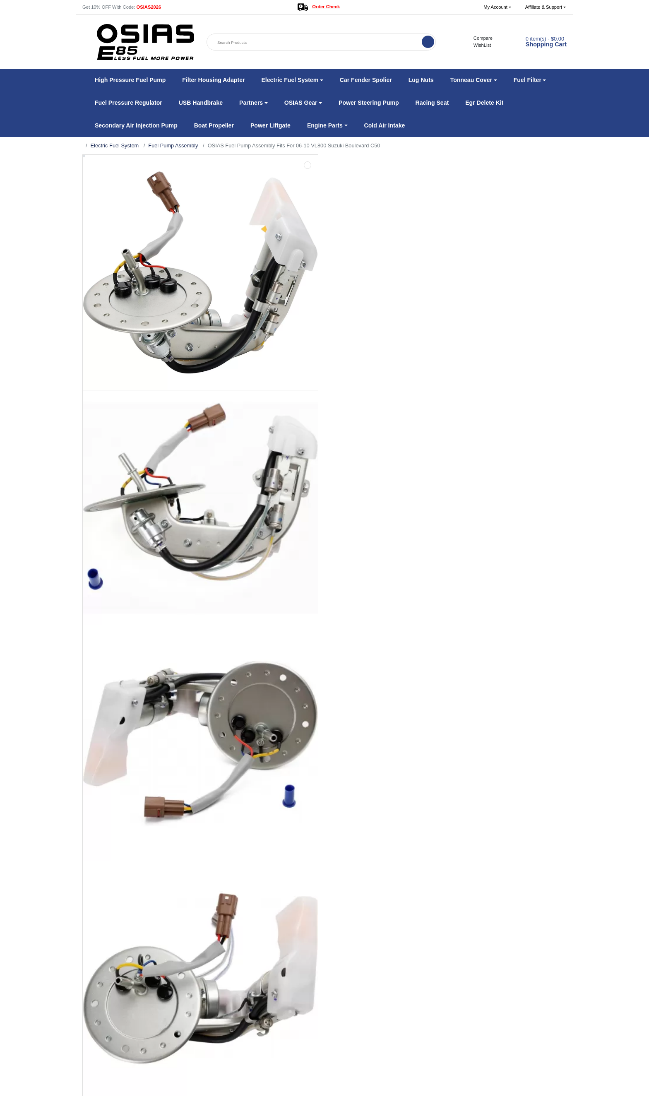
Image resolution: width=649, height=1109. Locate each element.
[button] (497, 7)
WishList (478, 45)
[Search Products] (315, 42)
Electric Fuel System (115, 145)
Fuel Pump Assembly (173, 145)
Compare (479, 38)
